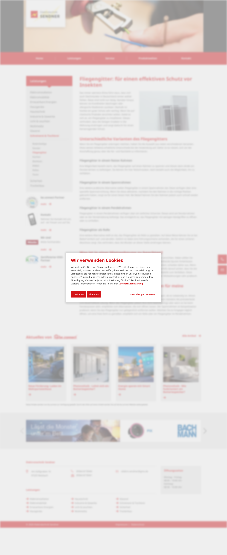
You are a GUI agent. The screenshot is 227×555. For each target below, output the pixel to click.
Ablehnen (94, 294)
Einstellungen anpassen (143, 294)
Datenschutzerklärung (131, 283)
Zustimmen (78, 294)
